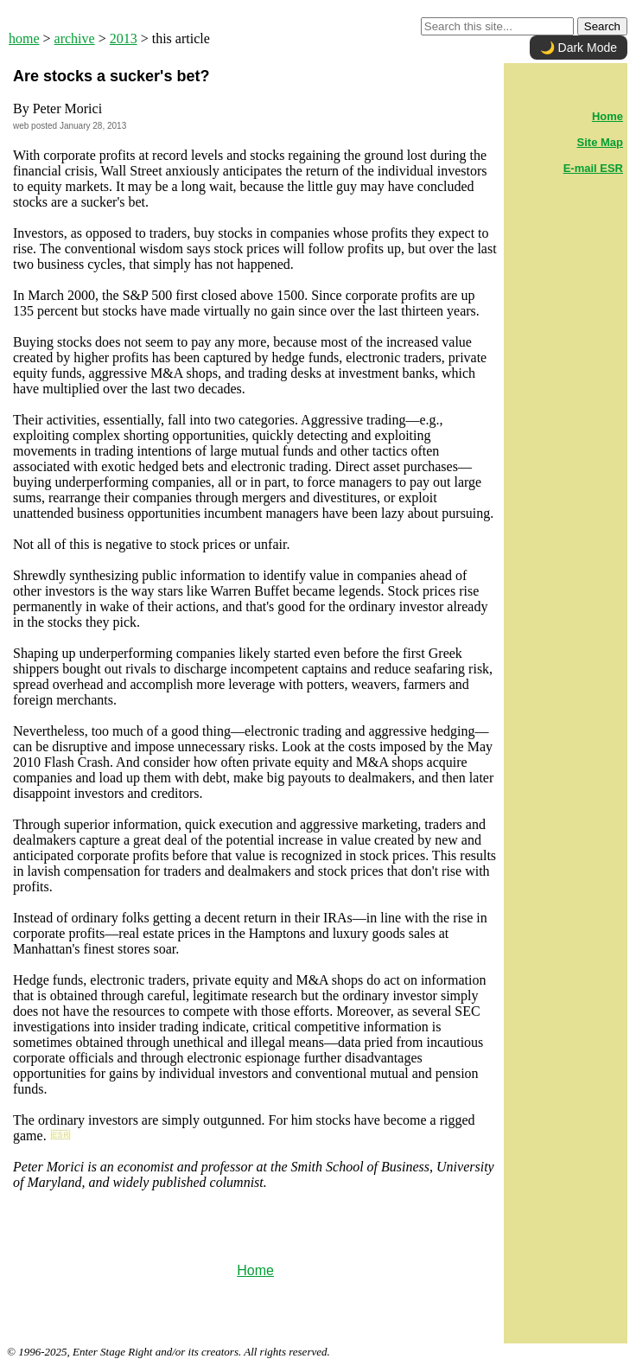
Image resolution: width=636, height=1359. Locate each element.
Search (602, 26)
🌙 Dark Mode (578, 47)
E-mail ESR (593, 168)
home (24, 38)
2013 (123, 38)
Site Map (600, 142)
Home (255, 1270)
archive (74, 38)
